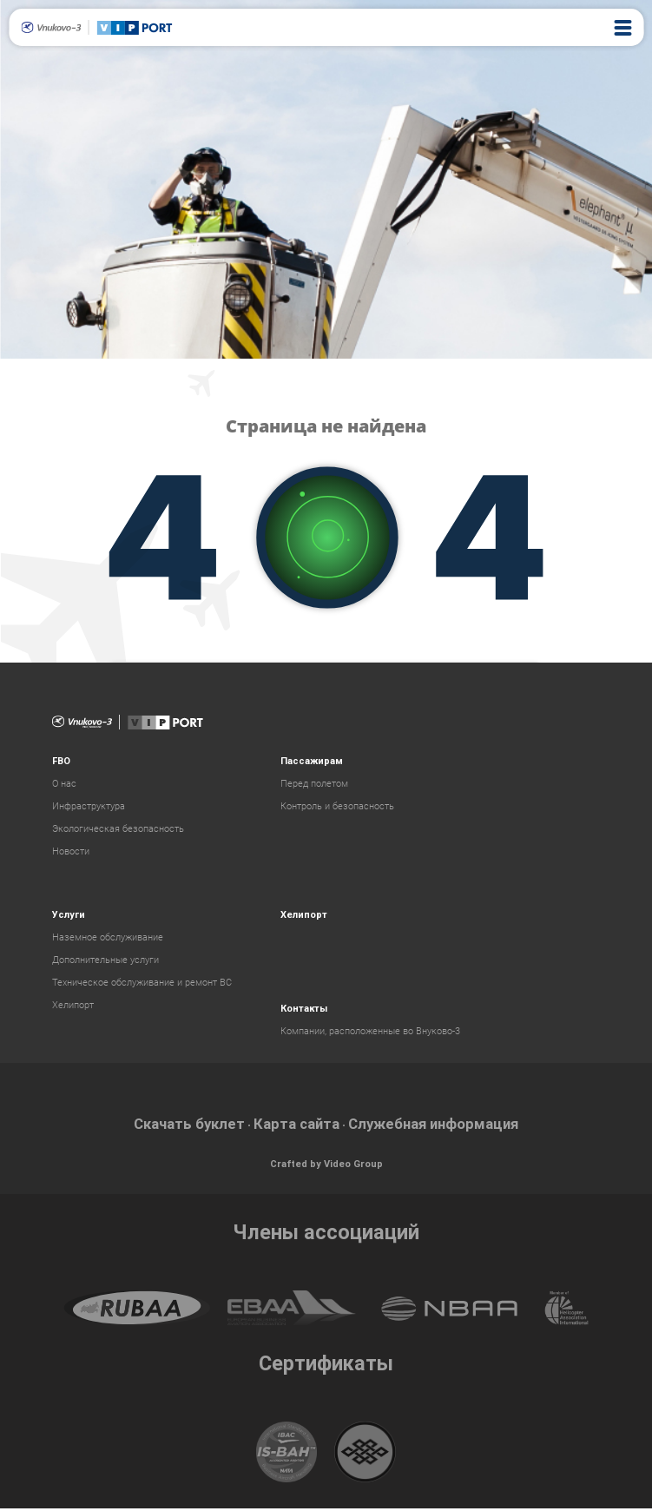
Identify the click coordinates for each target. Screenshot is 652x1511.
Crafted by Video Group (326, 1166)
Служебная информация (448, 1125)
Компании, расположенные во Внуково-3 (370, 1031)
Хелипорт (73, 1005)
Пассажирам (311, 761)
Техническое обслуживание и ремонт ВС (142, 982)
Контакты (303, 1008)
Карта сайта (291, 1125)
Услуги (68, 914)
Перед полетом (314, 783)
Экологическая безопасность (118, 829)
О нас (64, 783)
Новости (70, 851)
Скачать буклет (170, 1125)
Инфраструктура (88, 806)
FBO (61, 761)
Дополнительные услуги (105, 960)
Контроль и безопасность (337, 806)
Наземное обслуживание (107, 937)
